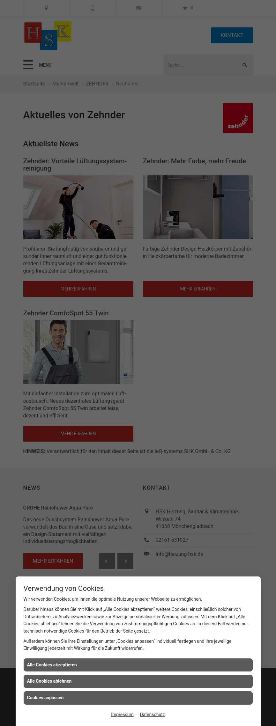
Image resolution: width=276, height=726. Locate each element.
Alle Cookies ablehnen (49, 681)
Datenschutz (152, 714)
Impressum (122, 714)
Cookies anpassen (45, 697)
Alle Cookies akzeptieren (52, 664)
